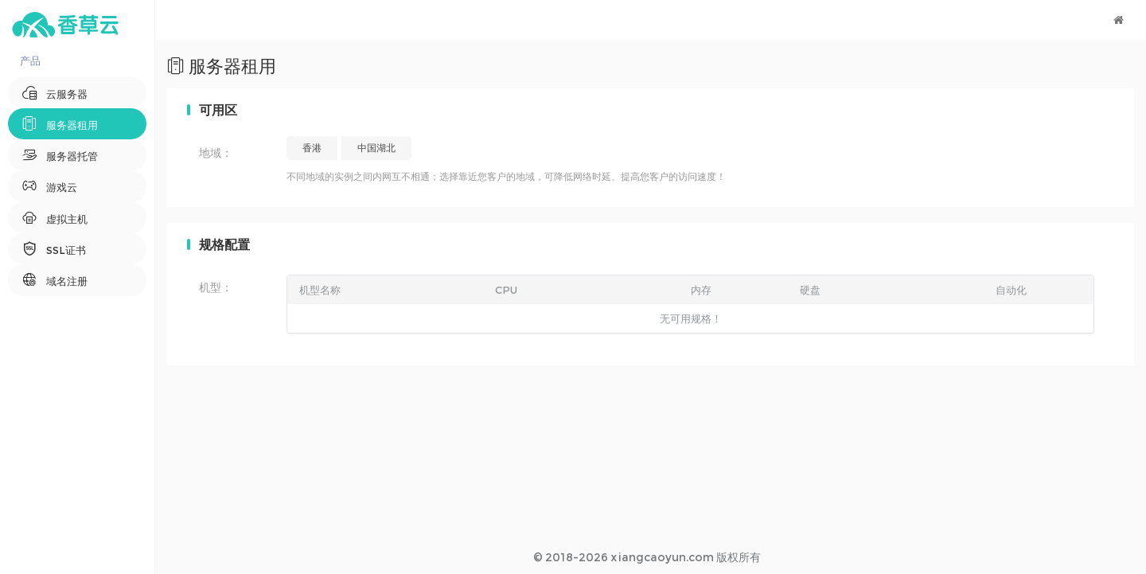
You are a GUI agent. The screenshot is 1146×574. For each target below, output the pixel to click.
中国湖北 (376, 148)
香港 (312, 148)
